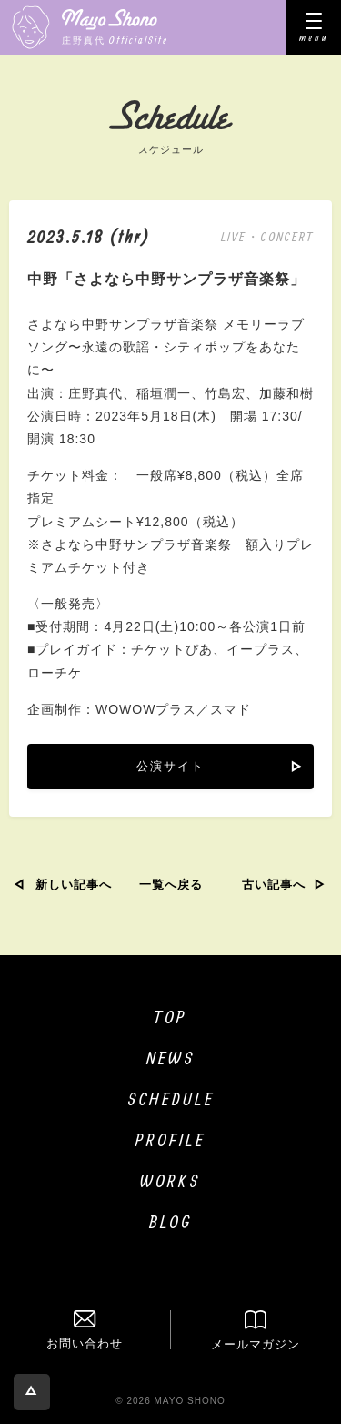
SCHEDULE (171, 1098)
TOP (170, 1016)
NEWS (171, 1057)
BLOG (170, 1221)
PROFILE (170, 1139)
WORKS (170, 1180)
